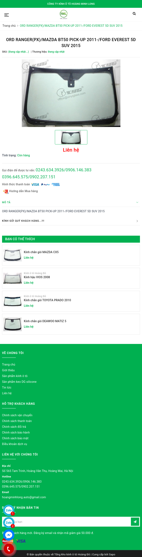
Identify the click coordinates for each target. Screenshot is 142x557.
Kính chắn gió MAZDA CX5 (41, 252)
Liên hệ (7, 393)
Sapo (112, 554)
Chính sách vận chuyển (17, 415)
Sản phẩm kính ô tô (15, 376)
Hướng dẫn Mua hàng (20, 191)
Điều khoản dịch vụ (14, 444)
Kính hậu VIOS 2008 (37, 277)
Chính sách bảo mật (15, 438)
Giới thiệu (8, 370)
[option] (71, 93)
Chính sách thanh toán (17, 421)
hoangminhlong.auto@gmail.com (24, 497)
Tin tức (6, 387)
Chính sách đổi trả (14, 426)
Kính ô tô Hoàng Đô (35, 273)
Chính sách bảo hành (16, 432)
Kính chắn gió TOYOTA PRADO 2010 (47, 300)
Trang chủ (8, 364)
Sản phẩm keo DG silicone (19, 381)
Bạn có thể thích (20, 239)
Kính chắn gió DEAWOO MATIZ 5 (45, 321)
